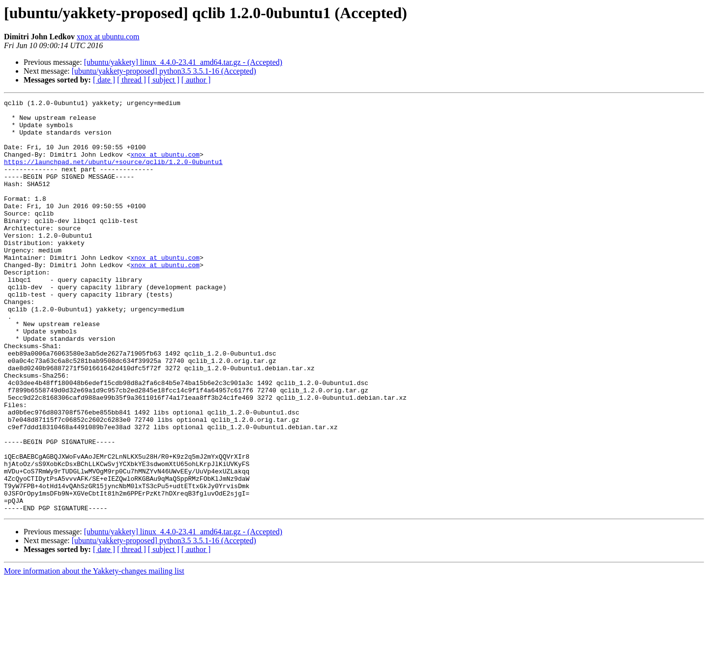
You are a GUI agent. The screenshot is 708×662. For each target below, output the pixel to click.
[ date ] (104, 80)
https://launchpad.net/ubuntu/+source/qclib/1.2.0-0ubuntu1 (113, 174)
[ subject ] (163, 80)
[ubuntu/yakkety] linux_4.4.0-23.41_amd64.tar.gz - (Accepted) (183, 62)
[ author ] (196, 80)
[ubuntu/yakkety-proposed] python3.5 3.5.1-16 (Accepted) (164, 71)
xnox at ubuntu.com (108, 36)
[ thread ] (131, 80)
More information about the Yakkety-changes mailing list (94, 653)
